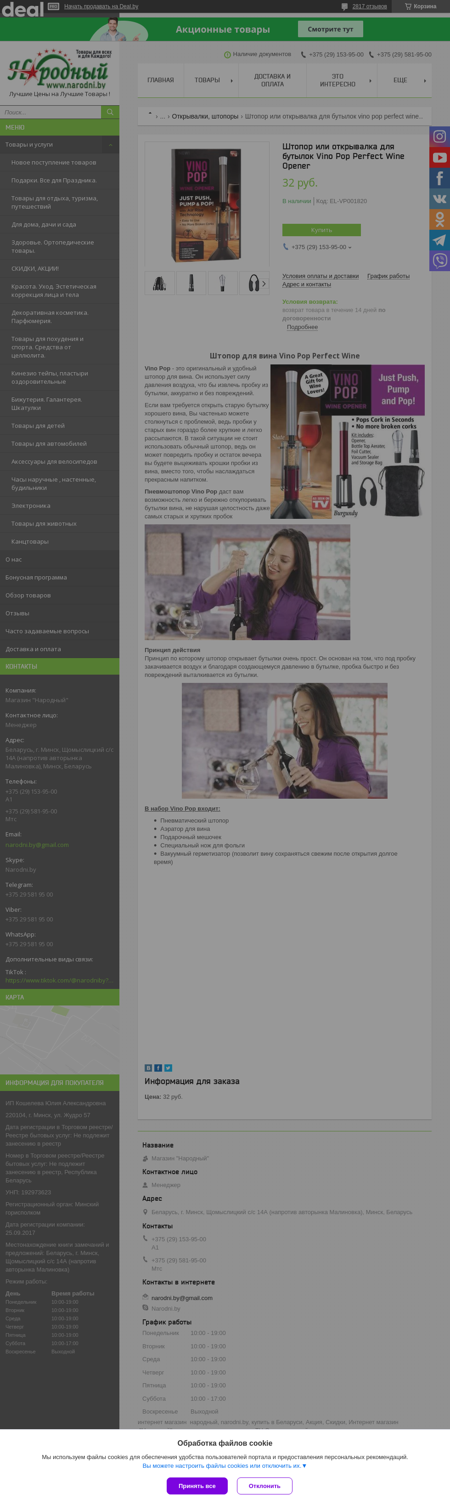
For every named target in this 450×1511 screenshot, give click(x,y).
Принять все (197, 1486)
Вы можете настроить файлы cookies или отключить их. (221, 1465)
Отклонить (265, 1486)
